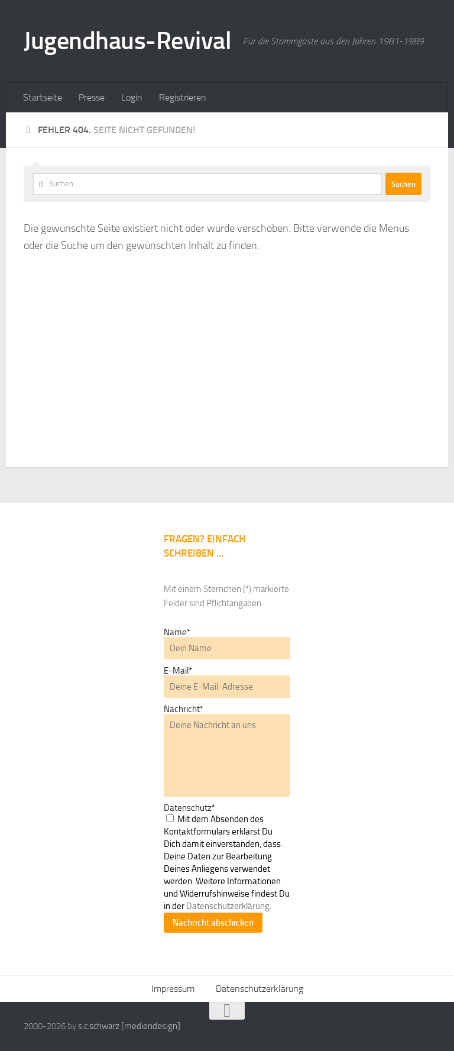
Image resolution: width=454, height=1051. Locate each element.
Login (131, 97)
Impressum (172, 988)
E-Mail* (178, 670)
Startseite (42, 97)
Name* (177, 632)
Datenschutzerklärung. (228, 906)
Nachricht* (183, 709)
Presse (92, 97)
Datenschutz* (189, 808)
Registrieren (182, 97)
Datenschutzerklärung (259, 988)
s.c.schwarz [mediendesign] (129, 1026)
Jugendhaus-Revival (127, 41)
